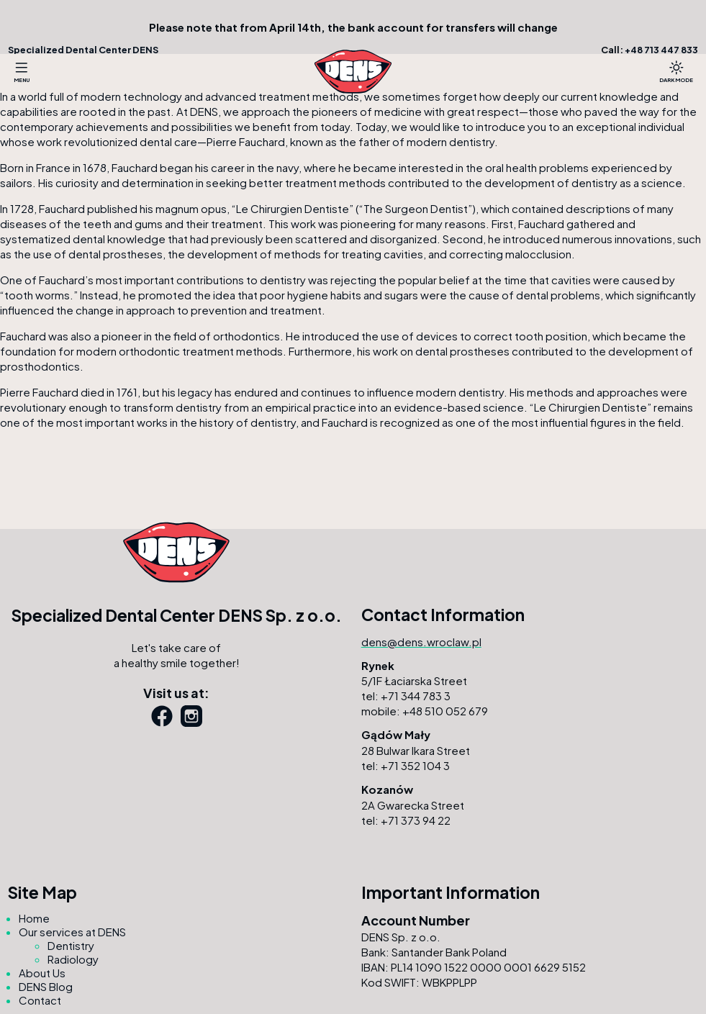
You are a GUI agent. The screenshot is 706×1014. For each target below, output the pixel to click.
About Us (42, 972)
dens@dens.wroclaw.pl (421, 641)
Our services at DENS (72, 931)
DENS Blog (46, 986)
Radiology (73, 959)
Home (34, 918)
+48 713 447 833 (661, 49)
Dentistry (70, 945)
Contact (40, 1000)
